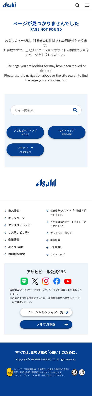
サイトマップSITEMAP (66, 132)
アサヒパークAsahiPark (25, 150)
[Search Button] (76, 110)
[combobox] (42, 110)
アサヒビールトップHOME (25, 132)
